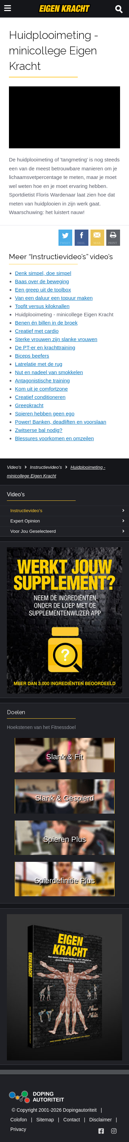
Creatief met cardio (37, 331)
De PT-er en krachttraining (45, 347)
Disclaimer (100, 1119)
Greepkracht (29, 405)
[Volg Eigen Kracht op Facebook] (101, 1131)
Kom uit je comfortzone (41, 389)
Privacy (18, 1129)
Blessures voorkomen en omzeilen (54, 438)
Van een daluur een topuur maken (54, 298)
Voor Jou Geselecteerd (33, 531)
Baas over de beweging (42, 281)
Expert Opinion (25, 521)
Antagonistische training (42, 380)
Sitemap (45, 1119)
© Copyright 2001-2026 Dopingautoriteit (54, 1110)
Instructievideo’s (46, 467)
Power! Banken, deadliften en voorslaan (60, 422)
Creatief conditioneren (40, 397)
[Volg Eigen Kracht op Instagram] (114, 1131)
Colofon (18, 1119)
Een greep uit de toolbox (43, 290)
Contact (71, 1119)
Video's (14, 467)
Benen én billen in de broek (46, 323)
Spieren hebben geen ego (45, 413)
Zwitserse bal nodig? (39, 430)
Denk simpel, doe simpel (43, 273)
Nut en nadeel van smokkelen (49, 372)
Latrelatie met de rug (39, 364)
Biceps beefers (32, 356)
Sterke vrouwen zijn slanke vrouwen (56, 339)
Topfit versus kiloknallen (42, 306)
